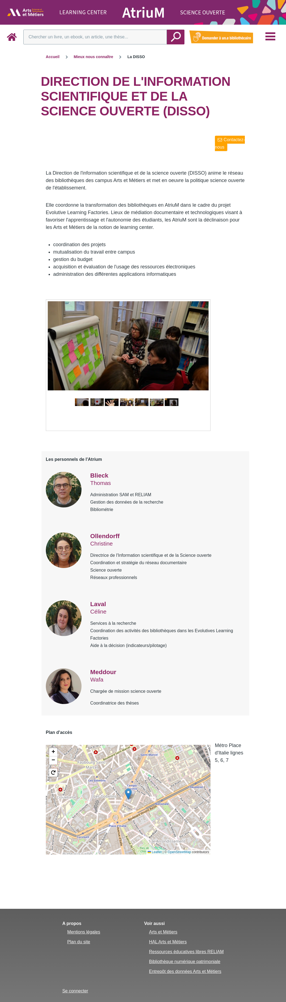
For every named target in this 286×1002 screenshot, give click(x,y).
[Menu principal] (270, 36)
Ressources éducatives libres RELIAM (186, 951)
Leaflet (155, 852)
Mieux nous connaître (93, 57)
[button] (128, 794)
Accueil (53, 57)
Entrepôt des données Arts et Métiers (185, 971)
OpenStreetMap (179, 852)
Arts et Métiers (163, 932)
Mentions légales (83, 932)
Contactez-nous (230, 143)
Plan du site (78, 941)
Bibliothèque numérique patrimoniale (184, 961)
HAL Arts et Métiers (168, 941)
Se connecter (75, 991)
